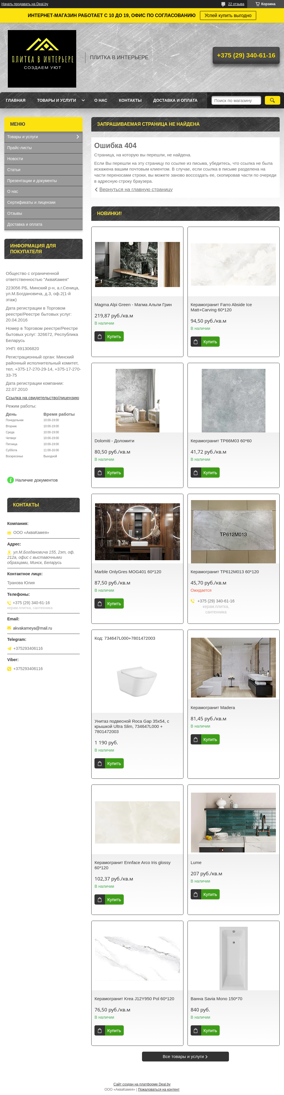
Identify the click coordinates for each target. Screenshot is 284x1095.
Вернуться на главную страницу (136, 189)
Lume (196, 862)
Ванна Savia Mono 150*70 (216, 998)
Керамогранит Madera (213, 707)
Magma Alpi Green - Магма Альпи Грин (133, 304)
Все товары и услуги (183, 1056)
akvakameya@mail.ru (32, 628)
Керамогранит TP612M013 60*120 (225, 571)
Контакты (130, 100)
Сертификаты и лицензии (31, 202)
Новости (15, 158)
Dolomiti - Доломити (114, 440)
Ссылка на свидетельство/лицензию (42, 397)
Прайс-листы (19, 147)
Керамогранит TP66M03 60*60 (221, 440)
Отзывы (14, 213)
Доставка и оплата (175, 100)
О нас (100, 100)
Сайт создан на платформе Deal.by (142, 1084)
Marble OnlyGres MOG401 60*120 (127, 571)
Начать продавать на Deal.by (24, 4)
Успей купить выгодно (228, 15)
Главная (16, 100)
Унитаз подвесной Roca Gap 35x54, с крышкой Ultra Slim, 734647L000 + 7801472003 (131, 726)
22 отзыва (236, 4)
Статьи (13, 169)
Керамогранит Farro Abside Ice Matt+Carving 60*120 (221, 307)
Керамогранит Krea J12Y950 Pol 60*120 (134, 998)
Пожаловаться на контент (158, 1089)
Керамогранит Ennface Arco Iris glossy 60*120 (132, 865)
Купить (114, 336)
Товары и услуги (56, 100)
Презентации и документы (32, 180)
